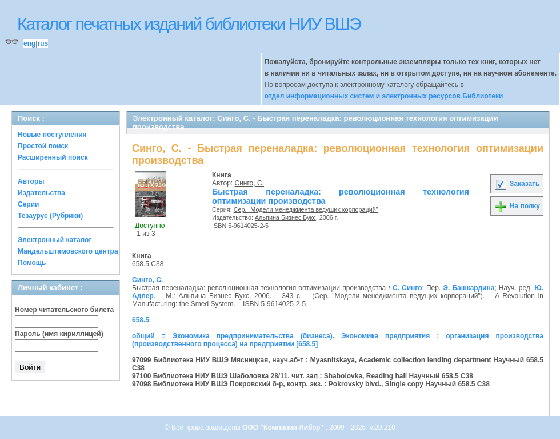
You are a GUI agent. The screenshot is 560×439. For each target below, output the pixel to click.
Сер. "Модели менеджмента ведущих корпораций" (306, 209)
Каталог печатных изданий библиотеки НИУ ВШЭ (189, 23)
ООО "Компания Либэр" (283, 428)
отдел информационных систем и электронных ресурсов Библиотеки (384, 96)
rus (42, 43)
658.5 (140, 320)
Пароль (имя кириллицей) (59, 334)
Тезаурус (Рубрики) (50, 216)
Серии (28, 204)
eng (29, 43)
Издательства (41, 193)
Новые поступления (52, 134)
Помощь (32, 263)
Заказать (516, 184)
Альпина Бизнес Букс (285, 217)
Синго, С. (249, 183)
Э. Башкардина (468, 288)
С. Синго (407, 288)
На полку (517, 206)
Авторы (31, 181)
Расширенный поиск (53, 157)
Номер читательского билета (64, 310)
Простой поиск (43, 146)
